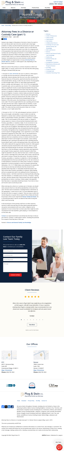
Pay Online (47, 7)
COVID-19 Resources (51, 36)
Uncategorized (50, 71)
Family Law (49, 57)
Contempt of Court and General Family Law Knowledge (52, 46)
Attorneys (23, 7)
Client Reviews (32, 289)
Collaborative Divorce (51, 43)
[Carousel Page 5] (33, 319)
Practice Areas (35, 7)
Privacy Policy (31, 400)
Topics (46, 31)
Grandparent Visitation (52, 62)
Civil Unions (49, 41)
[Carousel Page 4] (30, 319)
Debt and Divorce (50, 50)
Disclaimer (24, 400)
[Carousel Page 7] (39, 319)
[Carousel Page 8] (42, 319)
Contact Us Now (15, 275)
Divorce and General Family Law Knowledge (19, 222)
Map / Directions (7, 370)
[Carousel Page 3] (27, 319)
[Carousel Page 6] (36, 319)
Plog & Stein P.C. (15, 435)
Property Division (50, 69)
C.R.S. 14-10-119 (13, 73)
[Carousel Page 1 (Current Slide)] (21, 319)
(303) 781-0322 (55, 4)
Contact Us (58, 7)
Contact (4, 216)
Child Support (49, 39)
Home (4, 7)
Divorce (48, 51)
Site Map (38, 400)
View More (32, 324)
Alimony (48, 34)
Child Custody (49, 37)
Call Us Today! (58, 2)
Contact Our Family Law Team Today (12, 237)
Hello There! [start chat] (58, 442)
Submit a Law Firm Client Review (32, 330)
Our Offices (32, 344)
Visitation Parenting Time (53, 73)
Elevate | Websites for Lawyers (52, 435)
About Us (13, 7)
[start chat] (59, 447)
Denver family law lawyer (29, 196)
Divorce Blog (8, 25)
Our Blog (48, 67)
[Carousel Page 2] (24, 319)
